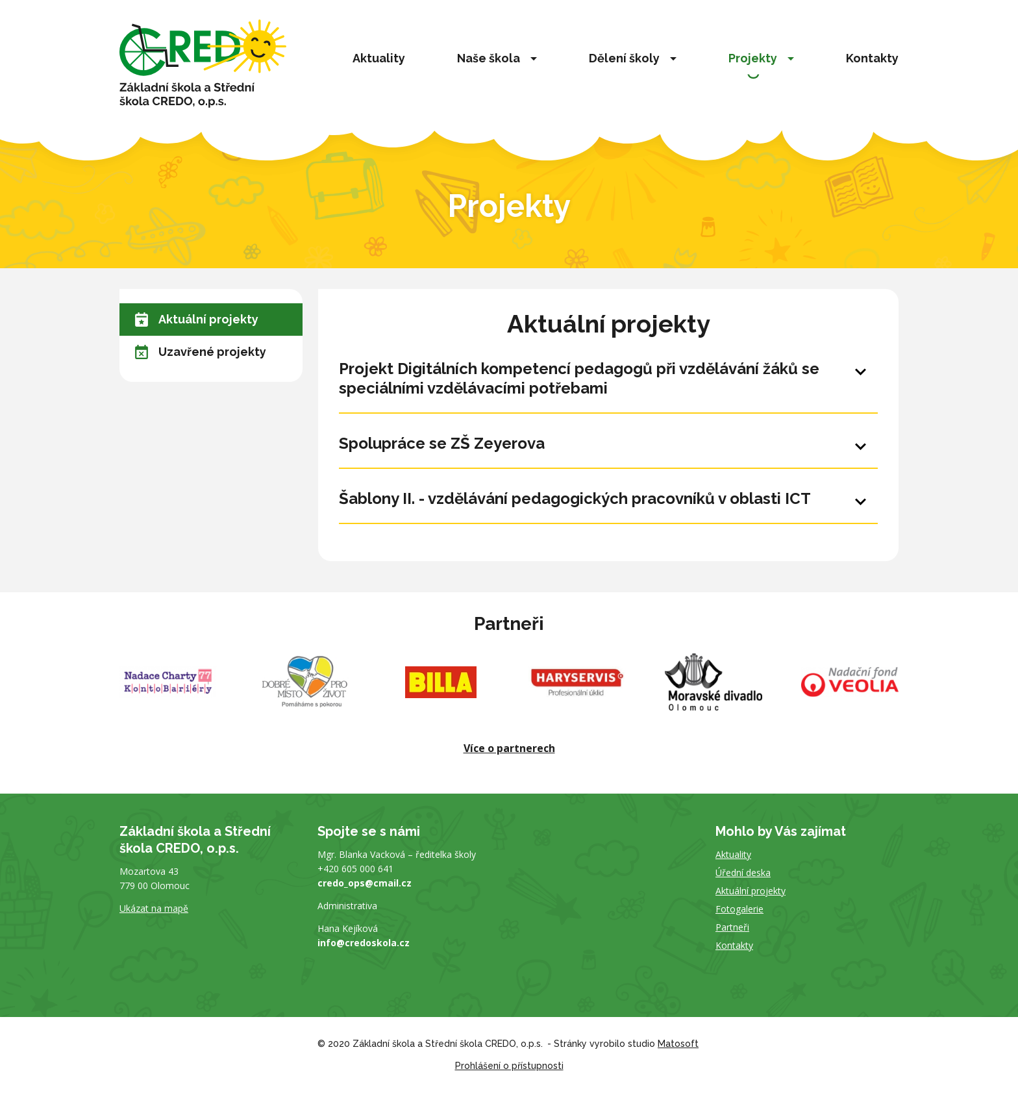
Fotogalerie (739, 909)
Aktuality (379, 58)
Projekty (752, 58)
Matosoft (678, 1043)
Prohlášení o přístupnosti (509, 1066)
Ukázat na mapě (153, 908)
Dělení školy (624, 58)
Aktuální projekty (196, 319)
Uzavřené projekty (200, 352)
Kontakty (872, 58)
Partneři (732, 927)
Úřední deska (743, 872)
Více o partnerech (509, 748)
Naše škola (488, 58)
